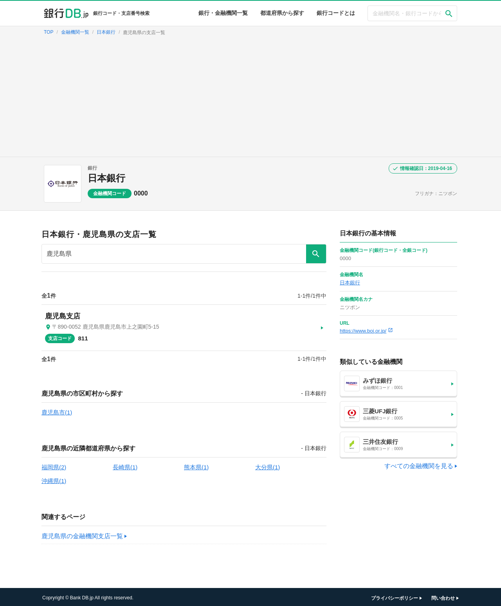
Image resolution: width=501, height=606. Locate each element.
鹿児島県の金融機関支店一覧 (82, 534)
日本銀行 (106, 178)
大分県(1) (267, 465)
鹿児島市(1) (56, 410)
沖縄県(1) (53, 479)
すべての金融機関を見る (418, 466)
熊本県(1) (196, 465)
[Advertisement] (250, 98)
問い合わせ (443, 596)
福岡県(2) (53, 465)
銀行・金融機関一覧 (223, 13)
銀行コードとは (336, 13)
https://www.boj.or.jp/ (366, 331)
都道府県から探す (282, 13)
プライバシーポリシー (394, 596)
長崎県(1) (125, 465)
